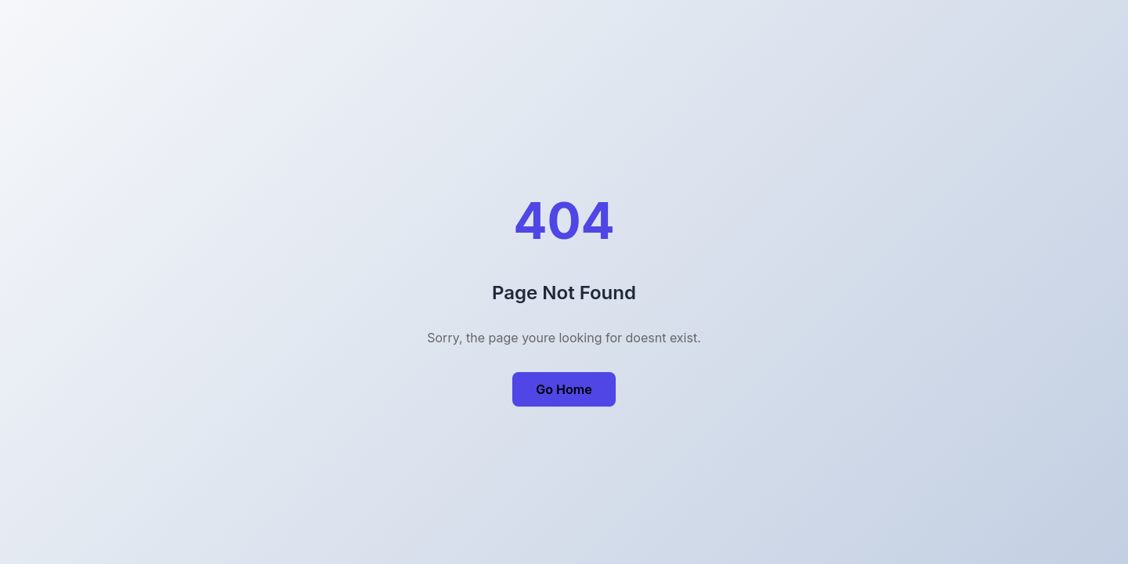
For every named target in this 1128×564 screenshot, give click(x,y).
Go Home (563, 389)
